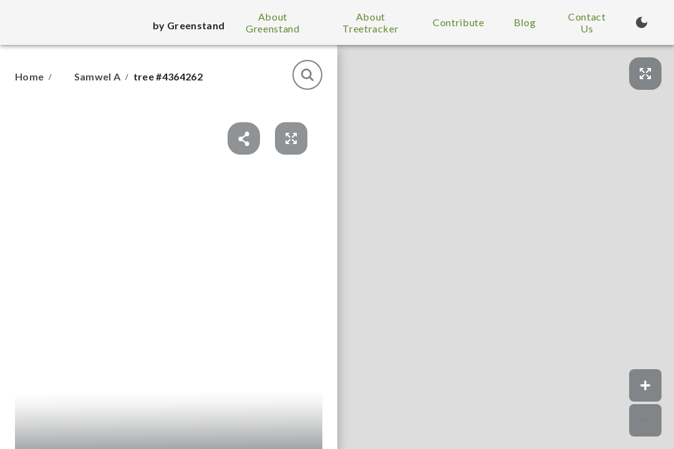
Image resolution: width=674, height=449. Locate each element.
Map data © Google (591, 444)
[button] (506, 247)
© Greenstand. (647, 444)
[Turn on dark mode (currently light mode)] (641, 22)
